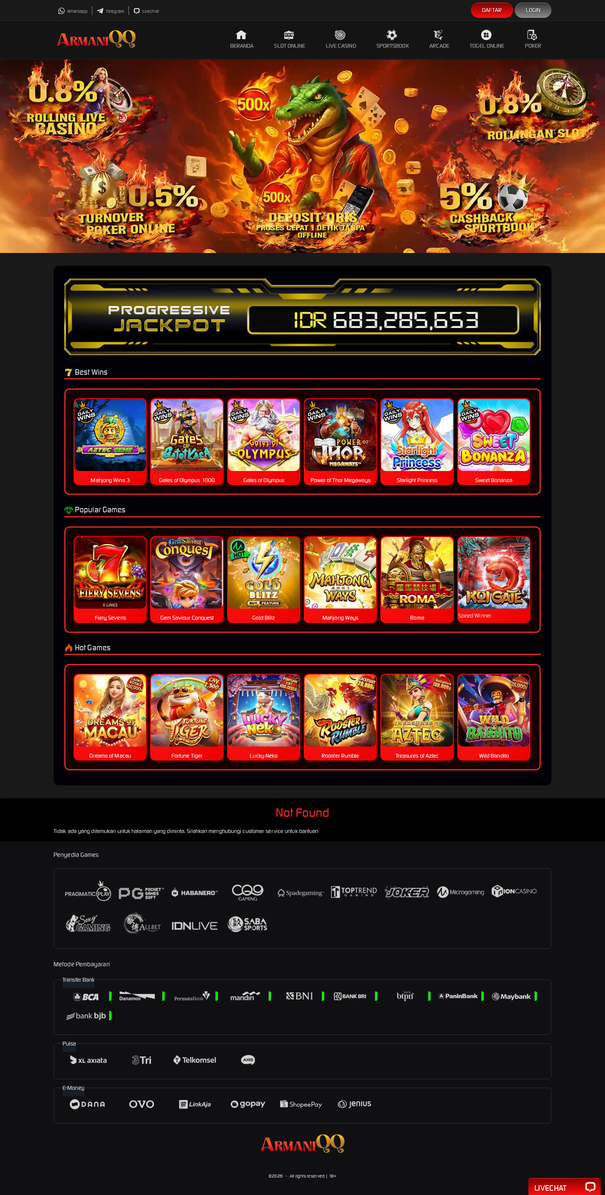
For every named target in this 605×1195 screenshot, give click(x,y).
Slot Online (289, 39)
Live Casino (341, 39)
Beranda (242, 39)
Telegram (110, 11)
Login (533, 10)
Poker (533, 39)
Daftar (492, 10)
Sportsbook (393, 39)
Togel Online (487, 39)
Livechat (146, 11)
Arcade (439, 39)
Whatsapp (73, 11)
